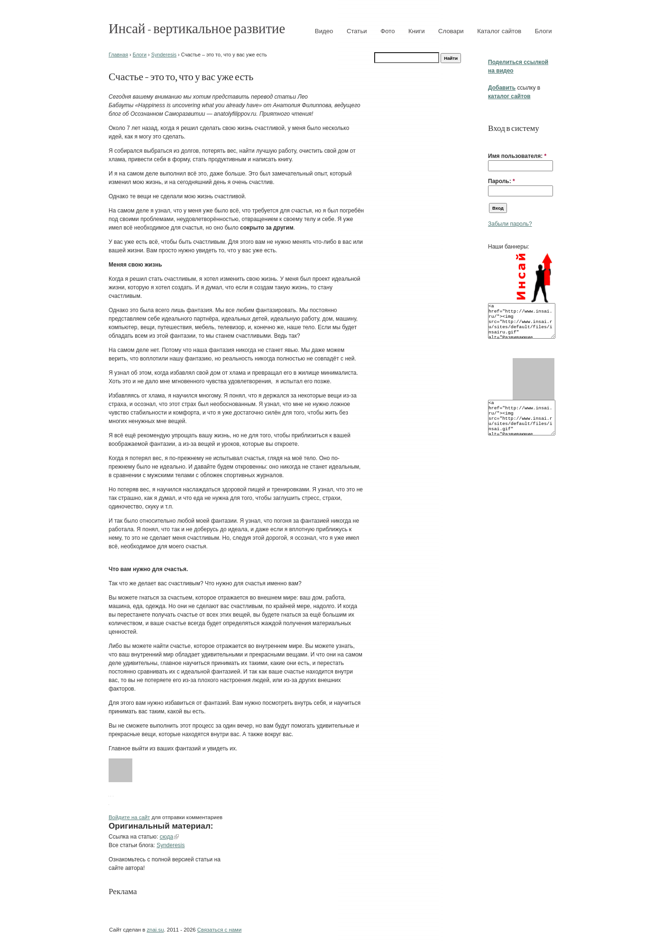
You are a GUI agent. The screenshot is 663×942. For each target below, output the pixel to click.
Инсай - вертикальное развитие (197, 28)
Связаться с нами (219, 930)
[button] (492, 141)
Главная (118, 54)
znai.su (155, 930)
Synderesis (163, 54)
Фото (387, 31)
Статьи (357, 31)
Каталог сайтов (499, 31)
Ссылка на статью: (134, 836)
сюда (166, 836)
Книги (416, 31)
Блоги (543, 31)
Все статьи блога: (133, 845)
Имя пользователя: (517, 156)
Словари (451, 31)
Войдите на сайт (129, 817)
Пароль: (501, 181)
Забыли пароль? (510, 224)
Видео (324, 31)
